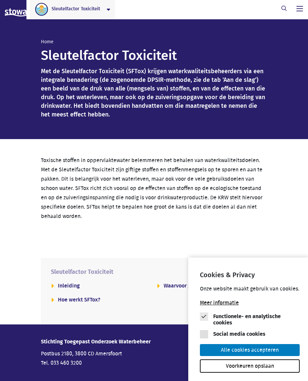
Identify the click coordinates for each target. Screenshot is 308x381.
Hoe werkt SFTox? (79, 299)
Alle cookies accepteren (250, 351)
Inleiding (69, 285)
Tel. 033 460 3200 (61, 363)
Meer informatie (219, 303)
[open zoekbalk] (284, 8)
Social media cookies (239, 335)
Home (47, 42)
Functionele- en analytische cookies (247, 320)
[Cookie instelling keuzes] (250, 322)
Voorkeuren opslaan (250, 367)
